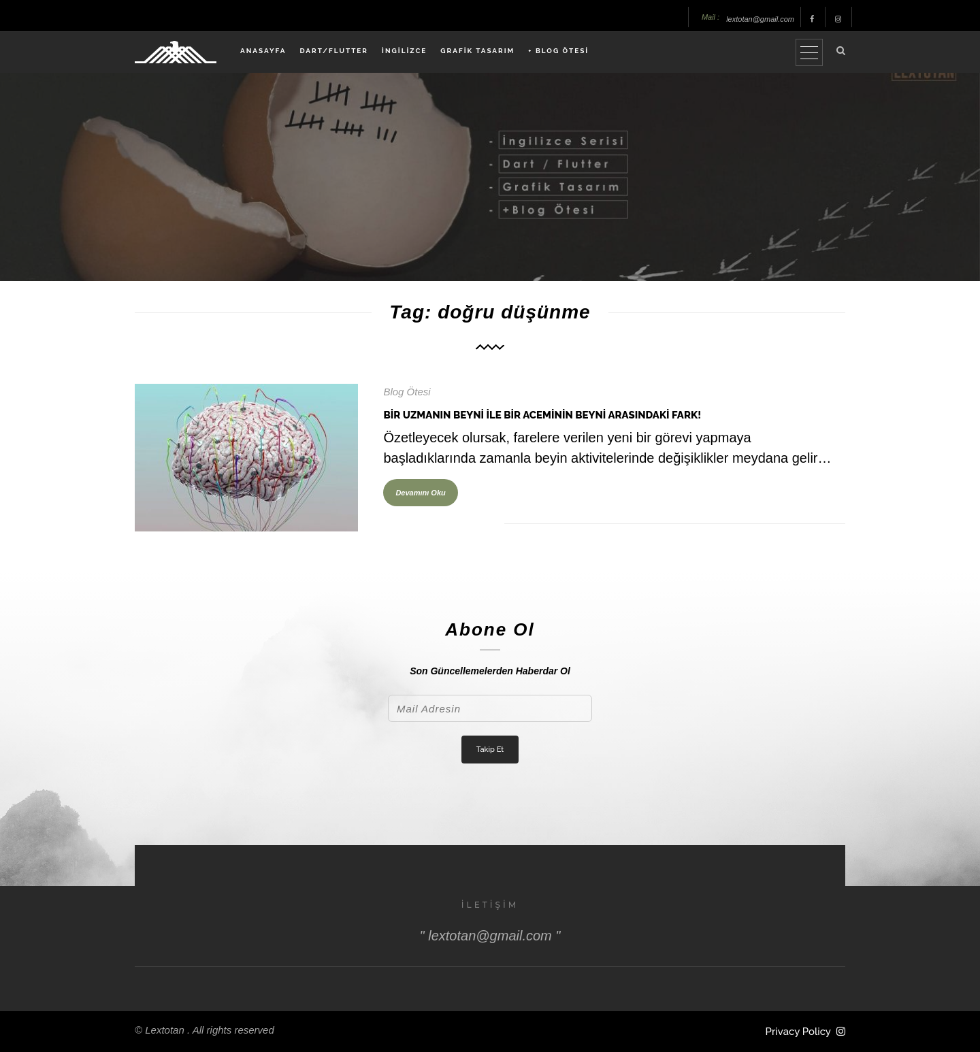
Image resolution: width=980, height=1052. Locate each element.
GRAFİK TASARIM (477, 50)
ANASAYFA (263, 50)
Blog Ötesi (406, 391)
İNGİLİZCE (404, 50)
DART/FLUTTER (333, 50)
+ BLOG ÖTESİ (558, 50)
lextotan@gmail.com (760, 19)
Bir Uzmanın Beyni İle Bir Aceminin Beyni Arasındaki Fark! (542, 415)
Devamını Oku (420, 493)
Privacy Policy (798, 1031)
